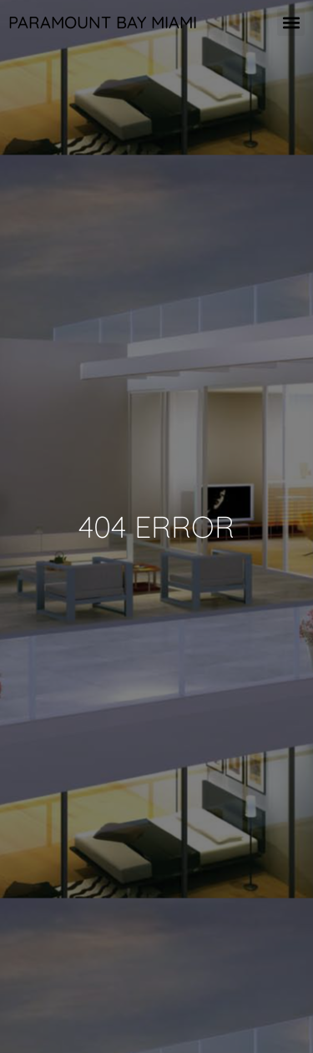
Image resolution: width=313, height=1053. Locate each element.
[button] (291, 22)
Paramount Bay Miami (102, 22)
